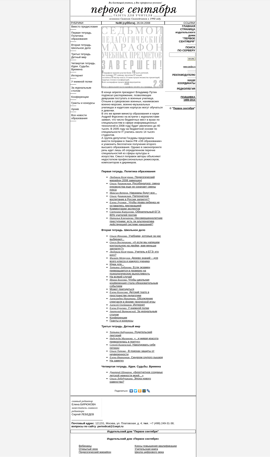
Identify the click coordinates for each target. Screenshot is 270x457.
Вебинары (85, 445)
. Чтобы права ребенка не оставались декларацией (135, 204)
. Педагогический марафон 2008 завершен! (132, 179)
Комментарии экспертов (125, 208)
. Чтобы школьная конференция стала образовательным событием (134, 283)
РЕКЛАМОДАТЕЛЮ (184, 75)
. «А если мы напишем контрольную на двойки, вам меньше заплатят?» (135, 245)
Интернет (77, 75)
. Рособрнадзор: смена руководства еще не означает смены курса (135, 186)
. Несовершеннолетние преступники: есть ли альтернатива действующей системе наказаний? (136, 221)
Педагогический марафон (95, 452)
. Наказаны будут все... (133, 192)
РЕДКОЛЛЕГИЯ (186, 88)
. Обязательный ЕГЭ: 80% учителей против (135, 213)
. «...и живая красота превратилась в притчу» (134, 340)
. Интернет (127, 304)
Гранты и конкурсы (83, 102)
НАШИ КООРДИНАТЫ (187, 82)
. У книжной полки (129, 308)
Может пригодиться (122, 289)
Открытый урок (88, 448)
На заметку (117, 360)
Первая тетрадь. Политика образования (81, 35)
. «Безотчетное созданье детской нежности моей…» (136, 374)
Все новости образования (79, 117)
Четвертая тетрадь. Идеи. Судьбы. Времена (83, 66)
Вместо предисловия (84, 26)
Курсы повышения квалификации (156, 445)
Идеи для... (117, 264)
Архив (75, 109)
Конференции (80, 96)
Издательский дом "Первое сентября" (133, 431)
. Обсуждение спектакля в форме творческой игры (132, 300)
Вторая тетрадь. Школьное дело (81, 46)
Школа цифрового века (149, 452)
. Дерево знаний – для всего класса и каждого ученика (134, 259)
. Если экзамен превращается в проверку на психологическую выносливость (130, 270)
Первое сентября (183, 108)
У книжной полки (81, 81)
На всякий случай (121, 276)
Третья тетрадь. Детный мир (81, 56)
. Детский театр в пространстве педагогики (129, 294)
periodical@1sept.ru (110, 426)
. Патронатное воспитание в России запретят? (129, 197)
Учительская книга (146, 448)
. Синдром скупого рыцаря (136, 357)
